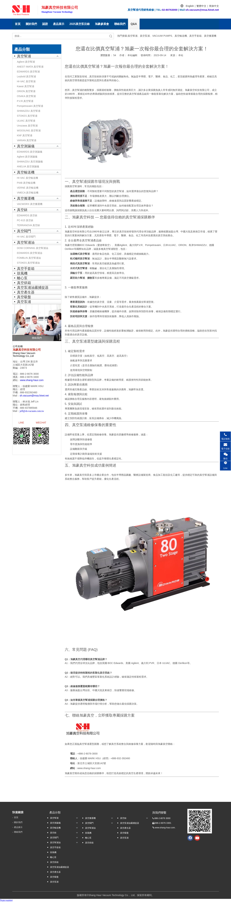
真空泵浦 (24, 301)
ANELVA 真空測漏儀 (28, 166)
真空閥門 (24, 231)
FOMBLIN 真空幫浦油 (29, 257)
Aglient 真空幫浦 (26, 61)
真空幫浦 (24, 56)
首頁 (17, 23)
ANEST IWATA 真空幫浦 (30, 66)
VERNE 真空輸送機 (27, 187)
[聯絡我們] (36, 322)
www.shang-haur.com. (165, 827)
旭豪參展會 (102, 23)
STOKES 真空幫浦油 (28, 262)
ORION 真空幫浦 (26, 91)
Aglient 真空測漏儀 (27, 156)
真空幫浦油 (26, 242)
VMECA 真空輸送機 (28, 192)
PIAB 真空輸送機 (26, 182)
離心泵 (22, 278)
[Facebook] (190, 838)
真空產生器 (26, 292)
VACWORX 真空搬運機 (29, 204)
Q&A (134, 23)
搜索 (111, 36)
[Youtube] (197, 838)
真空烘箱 (24, 282)
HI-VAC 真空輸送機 (27, 177)
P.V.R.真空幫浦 (25, 101)
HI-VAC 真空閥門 (26, 236)
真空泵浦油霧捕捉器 (33, 287)
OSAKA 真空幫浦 (26, 96)
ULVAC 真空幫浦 (26, 120)
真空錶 (22, 209)
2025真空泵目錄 (80, 23)
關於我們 (31, 23)
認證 (45, 23)
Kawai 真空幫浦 (25, 86)
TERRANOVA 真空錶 (28, 225)
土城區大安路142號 (23, 364)
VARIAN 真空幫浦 (26, 140)
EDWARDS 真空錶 (27, 215)
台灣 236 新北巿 (29, 361)
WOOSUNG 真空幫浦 (29, 130)
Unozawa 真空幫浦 (27, 125)
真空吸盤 (24, 297)
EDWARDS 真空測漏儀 (29, 151)
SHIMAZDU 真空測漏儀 (30, 161)
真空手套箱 (26, 268)
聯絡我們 (119, 23)
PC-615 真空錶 (25, 220)
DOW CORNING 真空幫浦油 (32, 248)
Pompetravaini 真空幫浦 (30, 106)
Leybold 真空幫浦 (26, 76)
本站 (180, 55)
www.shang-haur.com (89, 768)
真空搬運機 (26, 198)
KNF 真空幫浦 (24, 135)
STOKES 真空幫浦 (27, 115)
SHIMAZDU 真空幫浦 (28, 110)
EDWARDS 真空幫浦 (28, 71)
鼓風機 (22, 273)
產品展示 (58, 23)
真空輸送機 (26, 172)
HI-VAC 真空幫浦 (26, 81)
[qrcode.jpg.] (199, 821)
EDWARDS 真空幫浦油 (29, 253)
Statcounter (6, 900)
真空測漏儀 (26, 146)
